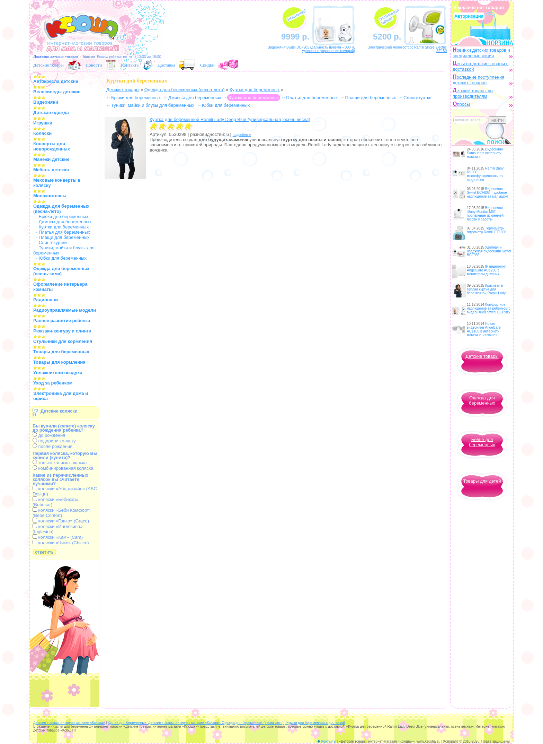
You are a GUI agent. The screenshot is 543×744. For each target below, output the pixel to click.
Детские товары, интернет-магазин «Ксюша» (69, 723)
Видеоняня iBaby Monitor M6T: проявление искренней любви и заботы (485, 213)
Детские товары (48, 65)
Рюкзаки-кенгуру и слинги (62, 331)
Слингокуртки (53, 242)
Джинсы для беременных (65, 221)
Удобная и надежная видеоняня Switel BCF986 (489, 251)
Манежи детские (51, 159)
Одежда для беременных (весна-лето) (184, 89)
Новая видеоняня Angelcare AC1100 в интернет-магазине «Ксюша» (484, 329)
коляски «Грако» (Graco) (61, 521)
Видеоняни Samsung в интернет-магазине (485, 153)
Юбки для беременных (63, 258)
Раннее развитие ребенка (61, 320)
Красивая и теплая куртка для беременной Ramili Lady (486, 289)
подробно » (242, 135)
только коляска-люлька (60, 462)
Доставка (166, 65)
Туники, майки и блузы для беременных (152, 105)
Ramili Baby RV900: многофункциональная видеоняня (485, 174)
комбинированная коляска (63, 468)
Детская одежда (51, 112)
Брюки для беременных (63, 216)
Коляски (42, 133)
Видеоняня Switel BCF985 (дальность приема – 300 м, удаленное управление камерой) (311, 49)
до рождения (49, 435)
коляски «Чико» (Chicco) (61, 542)
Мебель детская (51, 169)
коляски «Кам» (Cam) (58, 537)
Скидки (207, 65)
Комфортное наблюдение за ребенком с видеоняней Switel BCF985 (488, 308)
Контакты (130, 65)
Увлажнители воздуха (57, 372)
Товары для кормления (59, 362)
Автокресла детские (55, 81)
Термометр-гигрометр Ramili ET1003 (487, 230)
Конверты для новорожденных (51, 146)
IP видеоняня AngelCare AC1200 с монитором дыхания (487, 270)
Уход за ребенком (52, 383)
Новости (94, 65)
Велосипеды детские (56, 91)
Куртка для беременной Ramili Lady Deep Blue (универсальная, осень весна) (230, 119)
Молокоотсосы (49, 195)
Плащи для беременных (64, 237)
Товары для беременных (61, 351)
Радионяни (45, 299)
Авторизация (468, 16)
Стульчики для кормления (62, 341)
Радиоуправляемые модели (64, 310)
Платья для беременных (64, 232)
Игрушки (42, 123)
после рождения (52, 446)
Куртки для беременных (255, 89)
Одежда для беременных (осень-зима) (61, 271)
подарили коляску (54, 440)
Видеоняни (45, 102)
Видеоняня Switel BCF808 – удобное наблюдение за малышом (487, 192)
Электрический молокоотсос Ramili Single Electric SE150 (407, 49)
